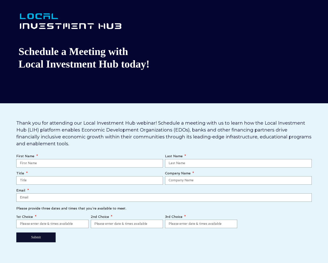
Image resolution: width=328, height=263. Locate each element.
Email (21, 190)
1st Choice (25, 217)
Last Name (174, 156)
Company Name (178, 173)
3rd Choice (174, 217)
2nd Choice (100, 217)
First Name (25, 156)
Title (20, 173)
